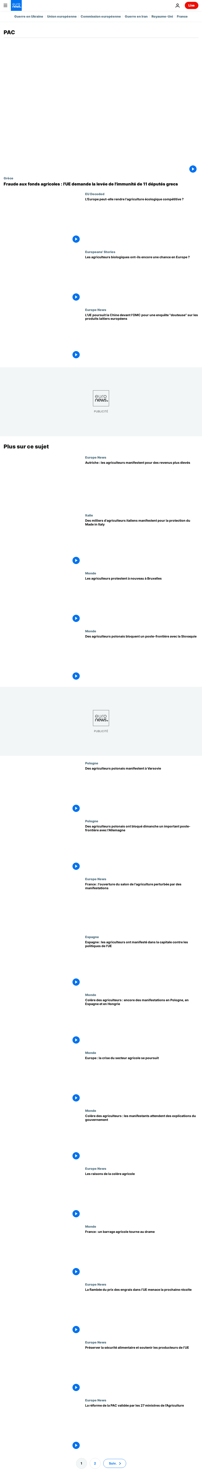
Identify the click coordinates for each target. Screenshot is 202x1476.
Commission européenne (101, 16)
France (182, 16)
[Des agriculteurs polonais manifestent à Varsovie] (141, 790)
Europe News (95, 309)
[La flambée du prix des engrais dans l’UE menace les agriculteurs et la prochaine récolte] (141, 1311)
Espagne (92, 937)
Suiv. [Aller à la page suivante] (113, 1463)
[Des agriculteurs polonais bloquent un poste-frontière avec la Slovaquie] (141, 658)
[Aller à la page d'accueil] (16, 5)
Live (191, 5)
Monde (90, 573)
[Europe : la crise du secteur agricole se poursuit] (141, 1080)
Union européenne (62, 16)
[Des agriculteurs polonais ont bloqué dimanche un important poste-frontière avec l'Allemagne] (141, 848)
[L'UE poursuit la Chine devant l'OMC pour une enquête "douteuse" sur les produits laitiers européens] (141, 336)
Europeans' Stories (100, 252)
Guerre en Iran (136, 16)
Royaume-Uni (162, 16)
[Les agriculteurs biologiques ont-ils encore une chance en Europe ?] (141, 278)
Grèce (8, 178)
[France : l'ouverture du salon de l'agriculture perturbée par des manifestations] (141, 906)
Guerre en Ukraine (28, 16)
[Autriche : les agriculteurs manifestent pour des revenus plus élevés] (141, 484)
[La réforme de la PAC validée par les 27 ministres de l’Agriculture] (141, 1427)
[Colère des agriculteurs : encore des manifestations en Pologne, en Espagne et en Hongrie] (141, 1022)
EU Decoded (94, 194)
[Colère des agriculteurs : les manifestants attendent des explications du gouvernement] (141, 1137)
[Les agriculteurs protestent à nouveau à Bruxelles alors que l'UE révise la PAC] (141, 600)
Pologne (91, 763)
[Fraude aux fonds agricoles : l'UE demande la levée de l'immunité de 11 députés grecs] (101, 184)
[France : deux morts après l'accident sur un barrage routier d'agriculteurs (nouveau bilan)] (141, 1253)
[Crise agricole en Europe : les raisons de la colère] (141, 1195)
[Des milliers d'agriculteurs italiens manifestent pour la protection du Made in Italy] (141, 542)
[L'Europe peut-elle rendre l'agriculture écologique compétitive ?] (141, 220)
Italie (89, 515)
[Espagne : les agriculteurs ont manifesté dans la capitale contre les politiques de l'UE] (141, 964)
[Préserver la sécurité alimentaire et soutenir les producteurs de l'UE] (141, 1369)
